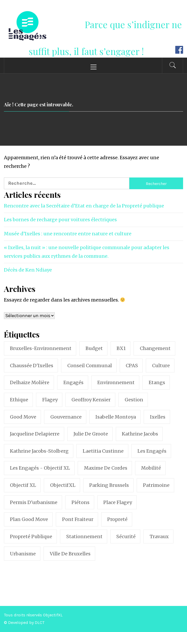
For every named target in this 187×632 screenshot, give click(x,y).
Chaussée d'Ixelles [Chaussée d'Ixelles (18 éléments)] (31, 366)
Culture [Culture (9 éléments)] (161, 366)
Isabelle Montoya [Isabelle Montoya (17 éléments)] (115, 417)
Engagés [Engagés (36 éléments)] (73, 382)
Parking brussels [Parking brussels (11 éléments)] (109, 485)
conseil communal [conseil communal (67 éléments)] (89, 366)
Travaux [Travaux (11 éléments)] (159, 536)
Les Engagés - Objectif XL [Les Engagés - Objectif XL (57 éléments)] (40, 468)
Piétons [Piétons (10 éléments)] (80, 502)
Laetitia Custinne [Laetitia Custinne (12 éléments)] (103, 451)
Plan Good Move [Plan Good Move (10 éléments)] (29, 519)
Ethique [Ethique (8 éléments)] (19, 400)
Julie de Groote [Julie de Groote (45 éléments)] (91, 434)
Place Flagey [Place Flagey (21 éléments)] (117, 502)
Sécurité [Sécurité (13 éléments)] (126, 536)
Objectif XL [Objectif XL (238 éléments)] (23, 485)
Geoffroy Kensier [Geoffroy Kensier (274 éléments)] (91, 400)
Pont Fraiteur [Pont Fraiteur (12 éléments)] (77, 519)
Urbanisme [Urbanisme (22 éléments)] (23, 554)
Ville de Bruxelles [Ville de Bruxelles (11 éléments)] (70, 554)
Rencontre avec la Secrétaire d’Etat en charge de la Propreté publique (84, 206)
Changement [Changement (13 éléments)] (155, 348)
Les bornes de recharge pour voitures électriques (60, 220)
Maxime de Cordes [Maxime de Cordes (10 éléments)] (105, 468)
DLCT (39, 622)
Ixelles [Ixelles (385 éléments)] (157, 417)
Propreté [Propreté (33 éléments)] (117, 519)
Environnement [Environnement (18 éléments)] (116, 382)
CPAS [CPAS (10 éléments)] (132, 366)
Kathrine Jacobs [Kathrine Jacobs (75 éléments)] (140, 434)
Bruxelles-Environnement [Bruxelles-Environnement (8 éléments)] (40, 348)
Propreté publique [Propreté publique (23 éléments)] (31, 536)
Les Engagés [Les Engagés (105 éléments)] (151, 451)
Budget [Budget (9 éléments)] (94, 348)
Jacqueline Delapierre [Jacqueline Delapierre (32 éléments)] (34, 434)
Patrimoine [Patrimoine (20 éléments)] (156, 485)
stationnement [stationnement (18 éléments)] (84, 536)
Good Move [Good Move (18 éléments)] (23, 417)
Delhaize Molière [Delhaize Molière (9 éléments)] (29, 382)
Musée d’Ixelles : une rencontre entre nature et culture (67, 234)
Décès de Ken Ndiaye (28, 270)
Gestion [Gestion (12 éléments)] (134, 400)
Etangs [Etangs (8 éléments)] (157, 382)
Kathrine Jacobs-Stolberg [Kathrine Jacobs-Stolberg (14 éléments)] (39, 451)
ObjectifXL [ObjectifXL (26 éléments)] (62, 485)
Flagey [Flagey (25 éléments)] (50, 400)
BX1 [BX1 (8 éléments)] (121, 348)
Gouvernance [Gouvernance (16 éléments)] (66, 417)
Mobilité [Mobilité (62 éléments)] (151, 468)
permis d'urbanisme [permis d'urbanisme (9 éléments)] (33, 502)
